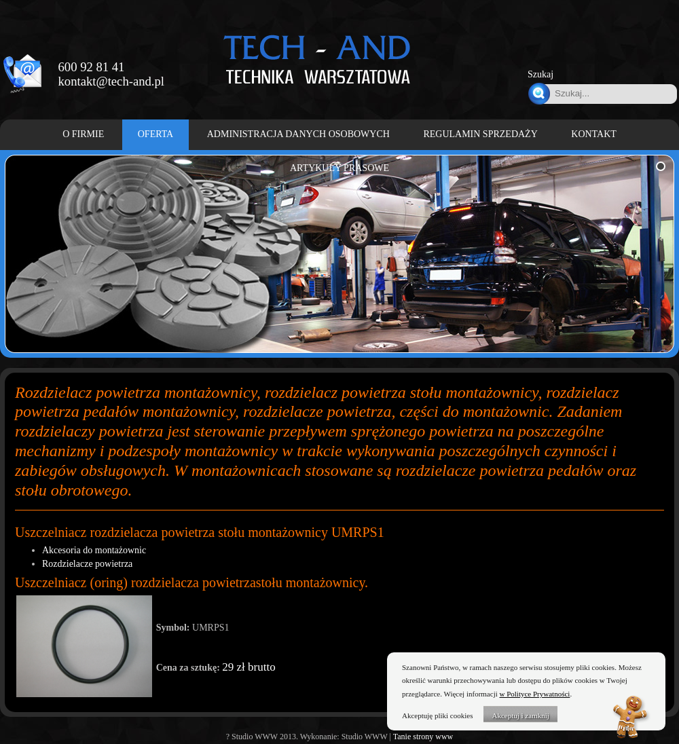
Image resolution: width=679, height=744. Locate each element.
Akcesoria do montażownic (94, 550)
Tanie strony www (423, 736)
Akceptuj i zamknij (520, 715)
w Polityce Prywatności (535, 694)
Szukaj (540, 74)
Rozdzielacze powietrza (87, 564)
